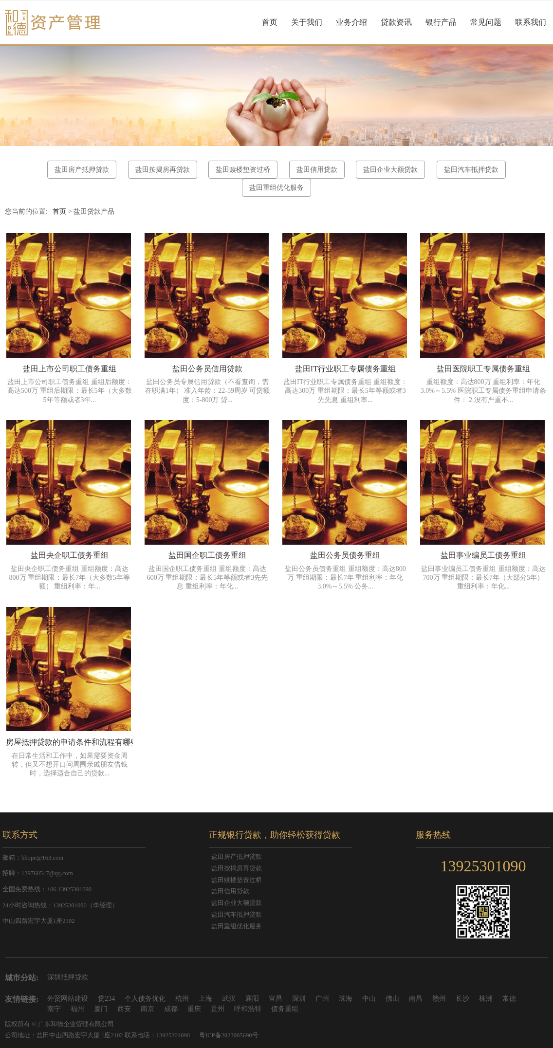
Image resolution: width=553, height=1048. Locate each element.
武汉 (229, 998)
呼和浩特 (247, 1008)
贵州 (217, 1008)
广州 (322, 998)
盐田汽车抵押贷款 (471, 169)
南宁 (54, 1008)
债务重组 (284, 1008)
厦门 (101, 1008)
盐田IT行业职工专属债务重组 (345, 369)
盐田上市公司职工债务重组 (69, 369)
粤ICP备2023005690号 (228, 1035)
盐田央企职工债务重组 (70, 555)
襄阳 (252, 998)
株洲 (486, 998)
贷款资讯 (396, 22)
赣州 (439, 998)
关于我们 (306, 22)
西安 (124, 1008)
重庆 (194, 1008)
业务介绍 (351, 22)
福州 (77, 1008)
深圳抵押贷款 (67, 977)
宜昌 (275, 998)
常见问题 (485, 22)
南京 (147, 1008)
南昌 (416, 998)
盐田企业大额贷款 (390, 169)
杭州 (182, 998)
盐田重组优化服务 (276, 187)
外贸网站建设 (67, 998)
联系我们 (530, 22)
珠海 (345, 998)
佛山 (392, 998)
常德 (509, 998)
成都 (171, 1008)
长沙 (462, 998)
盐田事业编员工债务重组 (483, 555)
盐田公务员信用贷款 (207, 369)
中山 (369, 998)
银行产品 (441, 22)
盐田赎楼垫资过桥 (243, 169)
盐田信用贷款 (316, 169)
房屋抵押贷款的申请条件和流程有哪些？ (76, 742)
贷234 (106, 998)
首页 (269, 22)
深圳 (299, 998)
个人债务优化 (145, 998)
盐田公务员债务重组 (345, 555)
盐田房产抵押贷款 (82, 169)
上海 (205, 998)
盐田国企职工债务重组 (207, 555)
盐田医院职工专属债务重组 (483, 369)
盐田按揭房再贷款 (162, 169)
